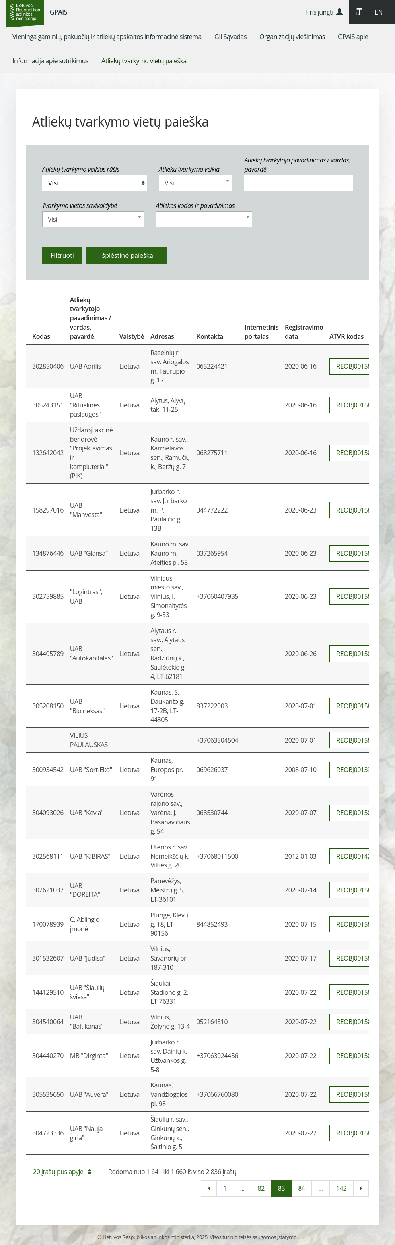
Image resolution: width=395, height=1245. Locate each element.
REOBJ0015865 (357, 992)
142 (341, 1188)
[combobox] (195, 183)
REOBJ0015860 (357, 924)
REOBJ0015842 (357, 452)
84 (301, 1188)
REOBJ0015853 (357, 705)
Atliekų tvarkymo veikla (189, 169)
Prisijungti (324, 12)
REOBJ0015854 (357, 740)
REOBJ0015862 (357, 1055)
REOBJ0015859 (357, 890)
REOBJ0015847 (357, 366)
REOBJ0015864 (357, 1133)
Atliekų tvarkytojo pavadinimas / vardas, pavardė (297, 165)
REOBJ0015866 (357, 1021)
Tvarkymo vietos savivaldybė (79, 205)
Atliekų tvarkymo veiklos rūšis (80, 169)
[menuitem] (107, 37)
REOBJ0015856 (357, 812)
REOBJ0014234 (357, 856)
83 (281, 1188)
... (242, 1188)
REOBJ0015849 (357, 510)
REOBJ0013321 (357, 769)
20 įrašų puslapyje (62, 1171)
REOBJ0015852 (357, 653)
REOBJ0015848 (357, 596)
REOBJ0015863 (357, 1094)
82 (261, 1188)
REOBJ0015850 (357, 553)
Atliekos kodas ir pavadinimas (195, 205)
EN (378, 12)
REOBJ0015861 (357, 958)
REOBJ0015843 (357, 404)
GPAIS (58, 12)
